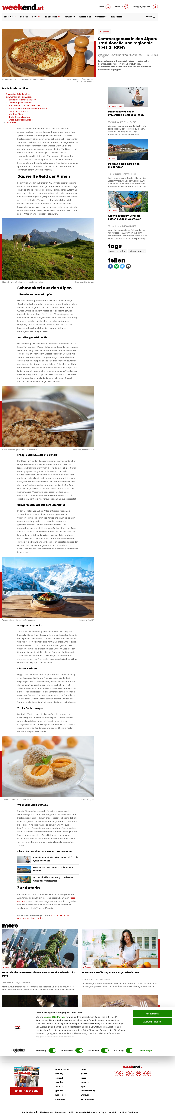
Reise (113, 158)
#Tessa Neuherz (137, 251)
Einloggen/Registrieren (145, 7)
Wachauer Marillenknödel (21, 119)
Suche (104, 7)
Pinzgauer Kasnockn (18, 111)
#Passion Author (117, 251)
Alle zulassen (152, 1075)
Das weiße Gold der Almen (18, 94)
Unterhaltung (116, 106)
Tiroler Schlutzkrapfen (19, 117)
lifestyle (10, 16)
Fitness (114, 210)
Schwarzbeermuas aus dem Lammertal (28, 108)
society (24, 16)
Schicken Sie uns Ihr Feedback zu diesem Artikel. (43, 917)
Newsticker (122, 6)
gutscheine (85, 16)
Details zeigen (145, 1111)
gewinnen (70, 16)
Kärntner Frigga (16, 114)
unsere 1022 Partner (54, 1078)
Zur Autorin (11, 122)
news (36, 16)
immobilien (116, 16)
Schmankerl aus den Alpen (19, 97)
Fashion (8, 1033)
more (150, 16)
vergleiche (101, 16)
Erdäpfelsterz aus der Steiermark (24, 105)
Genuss (106, 32)
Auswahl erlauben (152, 1083)
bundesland (53, 16)
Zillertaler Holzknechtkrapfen (22, 99)
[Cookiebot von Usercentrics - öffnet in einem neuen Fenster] (18, 1112)
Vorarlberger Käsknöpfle (20, 102)
